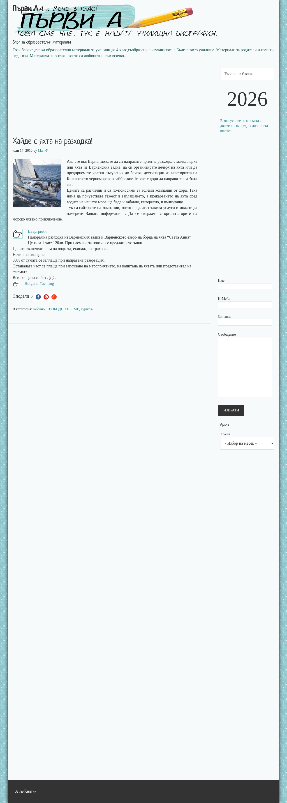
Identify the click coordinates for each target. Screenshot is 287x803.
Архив (225, 434)
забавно (39, 309)
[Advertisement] (109, 94)
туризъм (87, 309)
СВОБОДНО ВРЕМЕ (62, 309)
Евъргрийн (37, 231)
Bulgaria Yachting (39, 283)
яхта (78, 167)
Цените (73, 190)
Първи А (25, 9)
